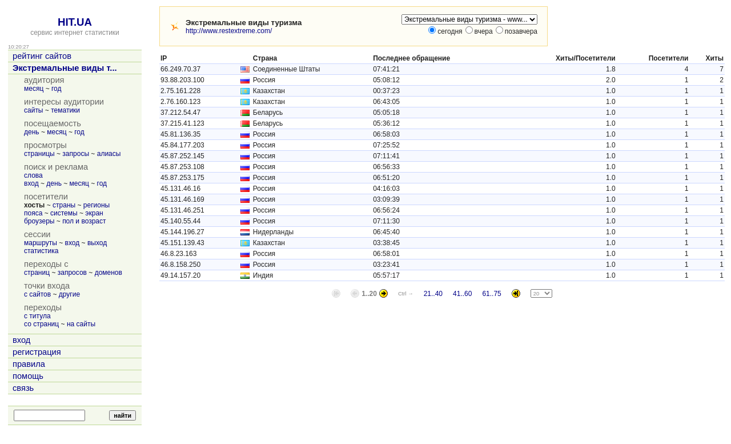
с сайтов (37, 294)
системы (64, 213)
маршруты (40, 243)
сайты (33, 110)
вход (31, 183)
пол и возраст (84, 221)
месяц (33, 89)
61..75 (491, 294)
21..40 (433, 294)
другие (69, 294)
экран (94, 213)
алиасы (109, 154)
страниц (37, 273)
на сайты (81, 324)
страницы (39, 154)
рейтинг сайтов (42, 56)
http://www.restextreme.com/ (229, 31)
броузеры (39, 221)
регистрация (37, 352)
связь (23, 388)
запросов (72, 273)
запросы (75, 154)
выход (97, 243)
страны (64, 205)
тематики (65, 110)
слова (33, 175)
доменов (108, 273)
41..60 (462, 294)
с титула (37, 316)
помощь (28, 376)
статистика (41, 251)
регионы (96, 205)
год (56, 89)
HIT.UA (75, 22)
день (31, 132)
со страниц (41, 324)
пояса (33, 213)
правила (29, 364)
